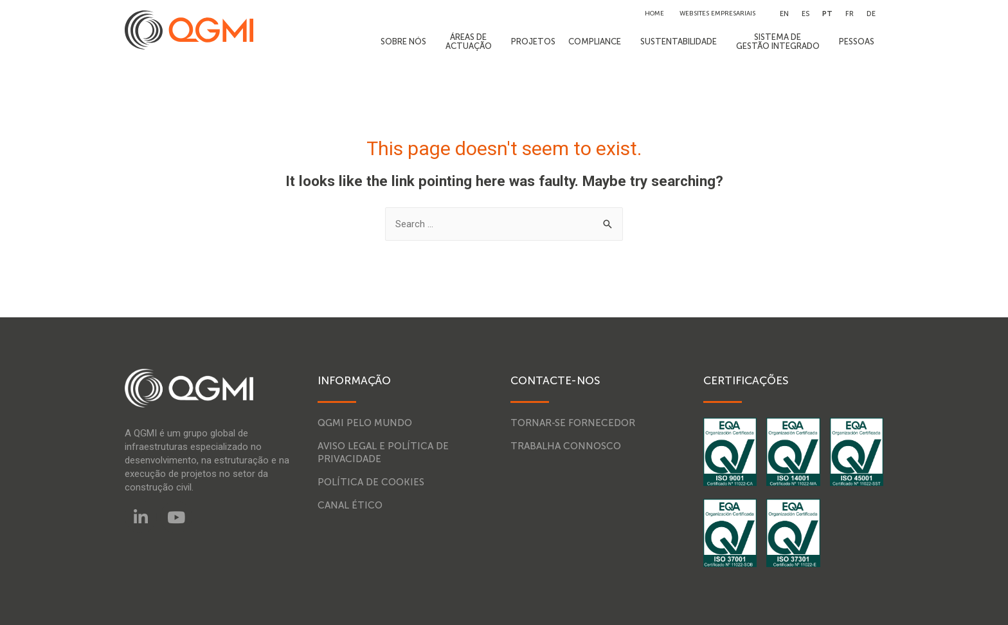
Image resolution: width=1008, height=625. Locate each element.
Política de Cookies (371, 482)
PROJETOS (533, 41)
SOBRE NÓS (407, 41)
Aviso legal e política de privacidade (383, 452)
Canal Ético (350, 505)
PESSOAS (860, 41)
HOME (654, 13)
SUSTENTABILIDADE (681, 41)
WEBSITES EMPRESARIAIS (717, 13)
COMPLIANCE (597, 41)
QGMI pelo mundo (365, 423)
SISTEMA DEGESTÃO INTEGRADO (781, 41)
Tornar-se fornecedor (572, 423)
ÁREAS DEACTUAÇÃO (472, 41)
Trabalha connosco (565, 446)
